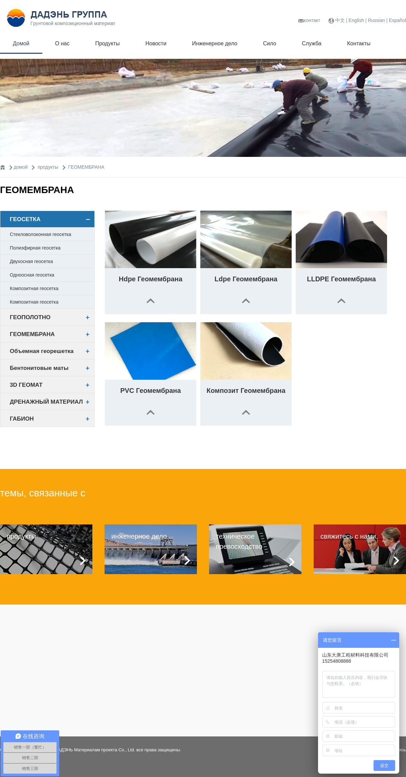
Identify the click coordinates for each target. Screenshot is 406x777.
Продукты (107, 43)
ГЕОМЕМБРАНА (86, 167)
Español (397, 20)
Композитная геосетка (34, 288)
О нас (62, 43)
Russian (376, 20)
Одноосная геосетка (32, 275)
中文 (340, 20)
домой (21, 167)
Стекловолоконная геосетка (40, 234)
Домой (21, 43)
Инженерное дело (215, 43)
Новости (155, 43)
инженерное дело (139, 536)
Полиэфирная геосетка (35, 248)
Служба (311, 43)
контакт (312, 20)
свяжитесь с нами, (349, 536)
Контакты (358, 43)
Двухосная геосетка (31, 261)
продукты (49, 167)
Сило (269, 43)
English (356, 20)
